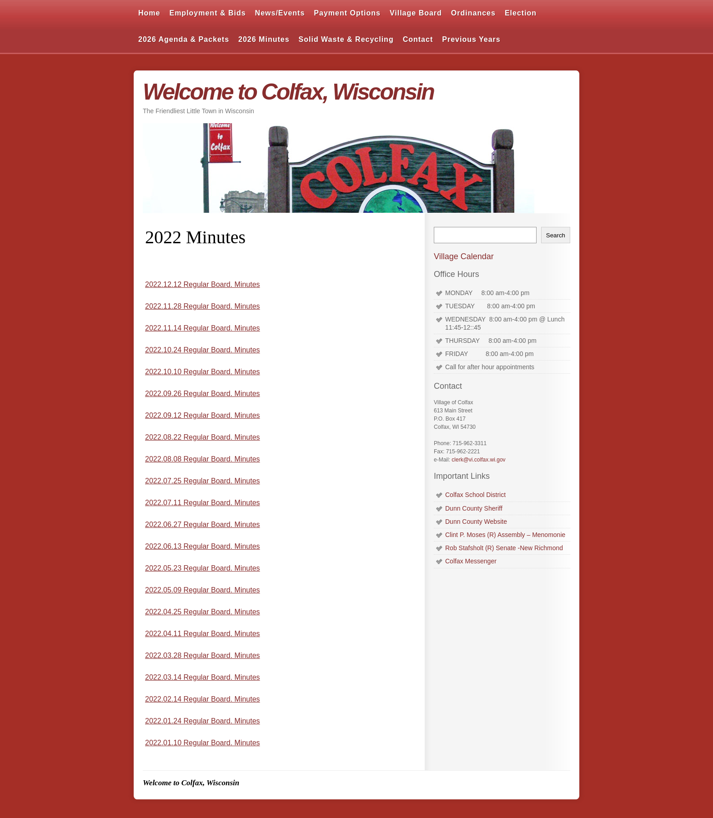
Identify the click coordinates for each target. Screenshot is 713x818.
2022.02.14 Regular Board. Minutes (202, 699)
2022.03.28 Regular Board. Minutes (202, 655)
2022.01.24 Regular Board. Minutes (202, 721)
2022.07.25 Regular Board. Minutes (202, 481)
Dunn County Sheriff (473, 508)
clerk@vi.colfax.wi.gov (478, 460)
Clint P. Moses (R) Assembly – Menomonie (505, 534)
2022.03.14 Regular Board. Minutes (202, 677)
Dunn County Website (476, 521)
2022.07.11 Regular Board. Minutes (202, 503)
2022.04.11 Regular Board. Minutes (202, 633)
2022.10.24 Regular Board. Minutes (202, 350)
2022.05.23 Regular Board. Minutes (202, 568)
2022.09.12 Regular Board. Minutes (202, 415)
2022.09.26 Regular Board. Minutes (202, 393)
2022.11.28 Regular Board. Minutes (202, 306)
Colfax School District (475, 494)
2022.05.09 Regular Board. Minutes (202, 590)
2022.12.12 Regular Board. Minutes (202, 284)
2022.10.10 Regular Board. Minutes (202, 372)
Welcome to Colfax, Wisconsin (288, 92)
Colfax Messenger (471, 561)
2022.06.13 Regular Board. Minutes (202, 546)
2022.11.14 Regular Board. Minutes (202, 328)
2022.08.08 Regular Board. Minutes (202, 459)
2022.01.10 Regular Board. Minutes (202, 743)
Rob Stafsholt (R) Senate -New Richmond (504, 548)
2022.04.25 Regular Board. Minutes (202, 612)
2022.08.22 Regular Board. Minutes (202, 437)
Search (555, 235)
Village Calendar (464, 256)
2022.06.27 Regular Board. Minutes (202, 524)
